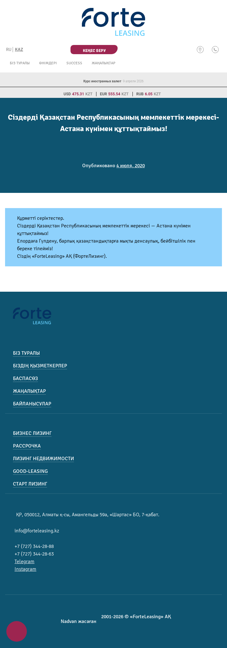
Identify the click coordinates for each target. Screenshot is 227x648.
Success (74, 63)
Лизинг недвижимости (43, 458)
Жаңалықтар (103, 63)
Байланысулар (32, 404)
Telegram (24, 561)
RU (8, 49)
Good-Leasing (30, 471)
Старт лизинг (30, 484)
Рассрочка (27, 446)
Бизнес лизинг (32, 433)
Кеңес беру (94, 50)
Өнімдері (48, 63)
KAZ (19, 49)
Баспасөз (25, 378)
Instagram (25, 569)
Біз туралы (20, 63)
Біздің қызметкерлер (40, 366)
